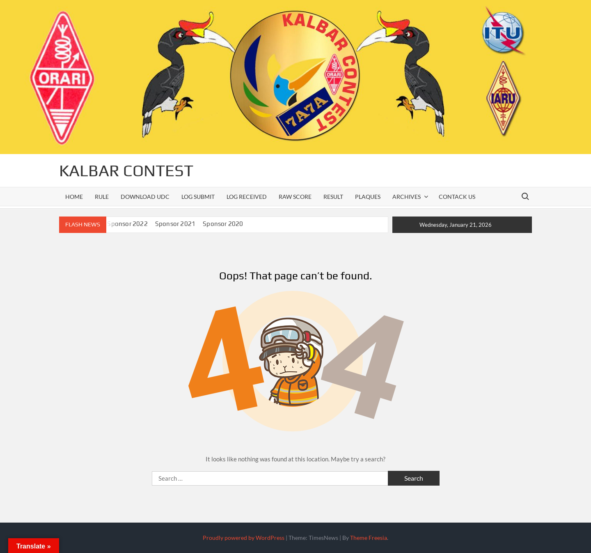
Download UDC (145, 196)
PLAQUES (367, 196)
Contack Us (457, 196)
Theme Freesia (368, 537)
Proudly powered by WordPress (243, 537)
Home (74, 196)
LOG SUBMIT (198, 196)
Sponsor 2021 (175, 223)
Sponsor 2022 (127, 223)
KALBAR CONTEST (126, 170)
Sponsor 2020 (223, 223)
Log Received (247, 196)
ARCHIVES (406, 196)
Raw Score (295, 196)
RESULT (333, 196)
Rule (102, 196)
